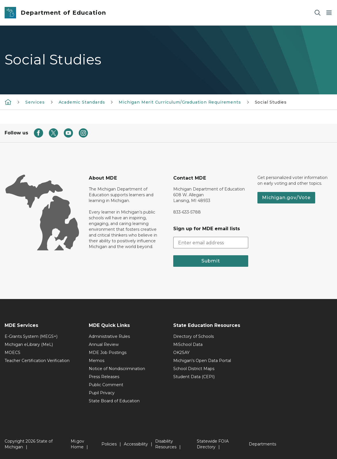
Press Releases (104, 376)
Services (35, 102)
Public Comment (106, 384)
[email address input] (210, 242)
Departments (262, 444)
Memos (96, 360)
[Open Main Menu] (329, 12)
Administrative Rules (109, 336)
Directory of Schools (193, 336)
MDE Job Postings (107, 352)
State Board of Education (114, 400)
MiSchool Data (188, 344)
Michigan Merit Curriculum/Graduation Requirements (180, 102)
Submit (210, 261)
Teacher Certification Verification (37, 360)
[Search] (317, 12)
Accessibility (136, 444)
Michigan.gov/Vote (286, 197)
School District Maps (193, 368)
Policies (109, 444)
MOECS (12, 352)
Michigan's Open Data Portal (202, 360)
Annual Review (104, 344)
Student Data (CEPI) (194, 376)
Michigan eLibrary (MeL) (29, 344)
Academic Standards (82, 102)
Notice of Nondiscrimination (117, 368)
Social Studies (271, 102)
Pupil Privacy (102, 392)
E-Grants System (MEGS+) (31, 336)
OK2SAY (181, 352)
